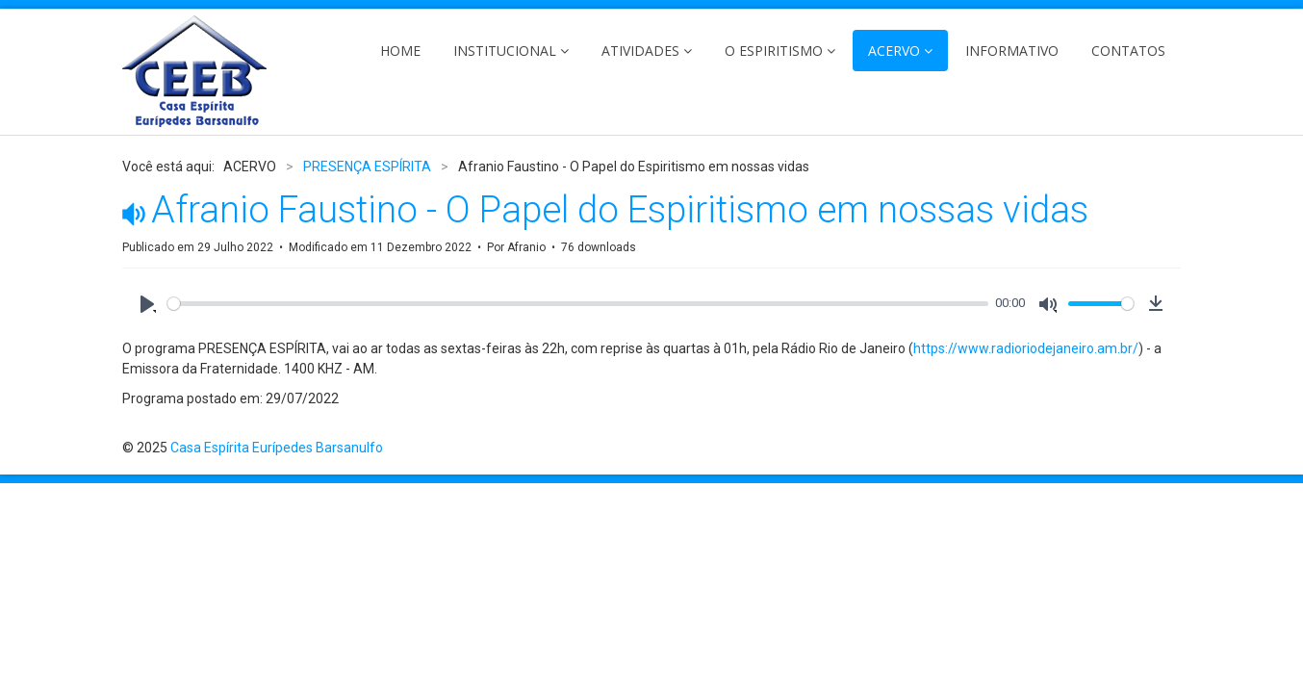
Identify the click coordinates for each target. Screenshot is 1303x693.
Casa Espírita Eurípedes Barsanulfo (276, 447)
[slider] (577, 304)
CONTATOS (1128, 50)
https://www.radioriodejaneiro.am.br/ (1025, 348)
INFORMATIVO (1012, 50)
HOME (400, 50)
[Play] (147, 304)
